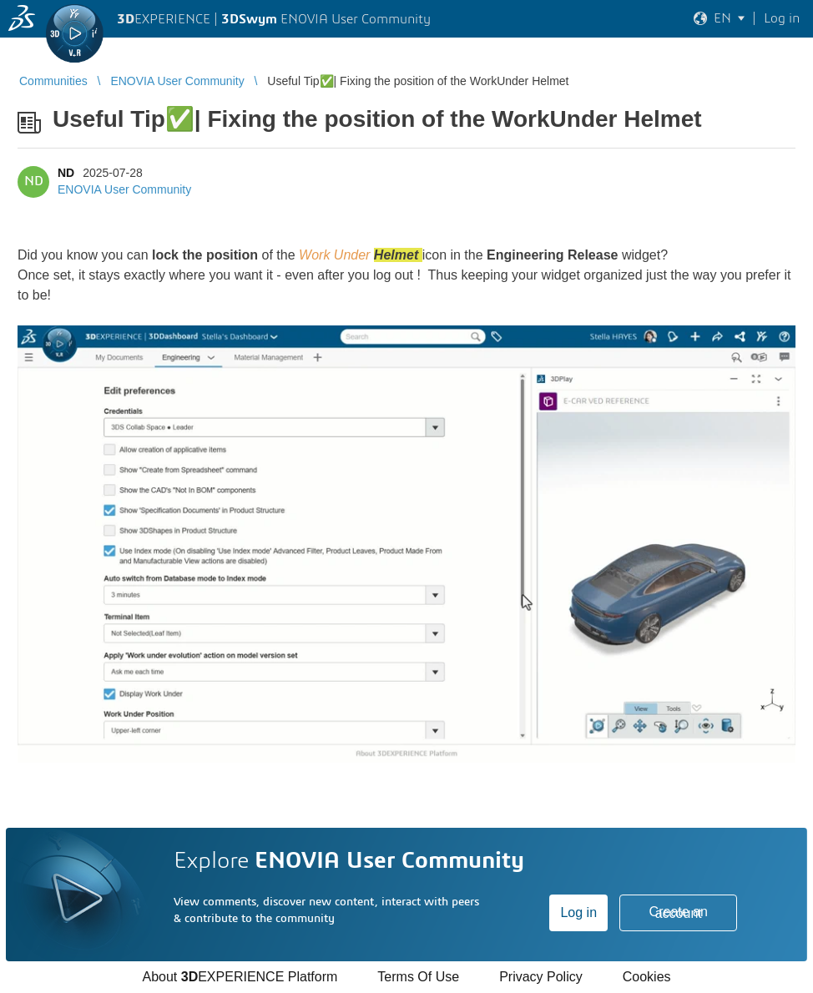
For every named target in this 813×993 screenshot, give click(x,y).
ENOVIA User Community (124, 189)
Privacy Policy (541, 977)
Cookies (647, 977)
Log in (578, 912)
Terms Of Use (418, 977)
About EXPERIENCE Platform (239, 977)
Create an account (678, 912)
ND (66, 172)
